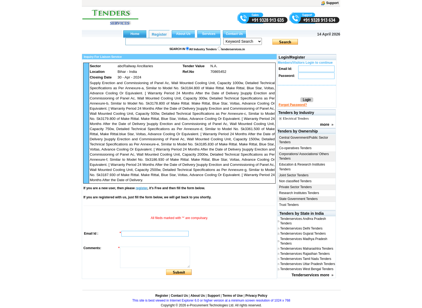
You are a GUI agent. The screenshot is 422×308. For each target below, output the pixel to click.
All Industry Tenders (203, 49)
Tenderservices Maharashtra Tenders (306, 248)
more (324, 124)
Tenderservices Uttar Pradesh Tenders (307, 264)
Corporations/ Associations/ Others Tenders (304, 156)
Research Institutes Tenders (299, 193)
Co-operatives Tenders (295, 148)
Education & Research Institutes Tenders (302, 167)
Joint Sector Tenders (293, 175)
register (141, 188)
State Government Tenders (298, 199)
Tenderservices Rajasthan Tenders (305, 254)
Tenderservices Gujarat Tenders (303, 233)
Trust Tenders (289, 205)
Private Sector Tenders (295, 187)
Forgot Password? (293, 105)
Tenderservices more (310, 275)
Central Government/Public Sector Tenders (303, 140)
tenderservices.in (233, 49)
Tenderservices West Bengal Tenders (306, 269)
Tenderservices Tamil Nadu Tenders (305, 259)
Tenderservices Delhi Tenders (301, 228)
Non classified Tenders (295, 181)
